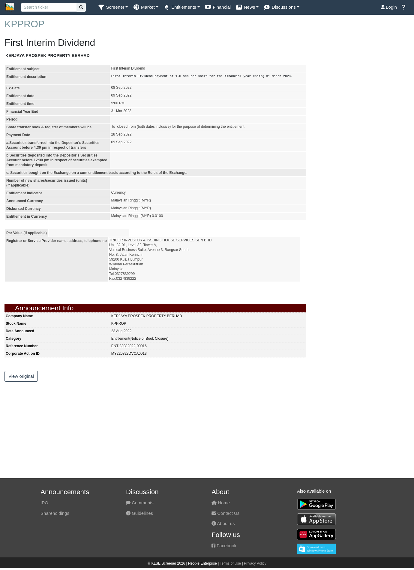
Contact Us (225, 513)
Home (221, 502)
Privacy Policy (255, 563)
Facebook (224, 545)
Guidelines (139, 513)
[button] (112, 7)
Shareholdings (54, 513)
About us (223, 523)
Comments (140, 502)
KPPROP (24, 24)
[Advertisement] (362, 70)
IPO (44, 502)
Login (389, 7)
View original (21, 376)
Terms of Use (230, 563)
